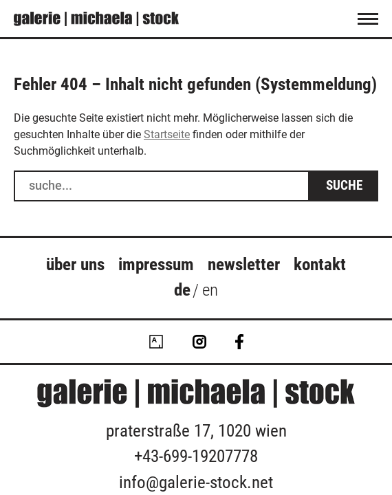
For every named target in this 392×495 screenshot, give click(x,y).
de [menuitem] (182, 290)
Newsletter (244, 264)
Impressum (156, 264)
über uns (75, 264)
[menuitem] (182, 292)
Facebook (239, 341)
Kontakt (320, 264)
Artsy (156, 341)
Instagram (199, 342)
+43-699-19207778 (196, 456)
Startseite (167, 134)
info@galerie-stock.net (196, 482)
